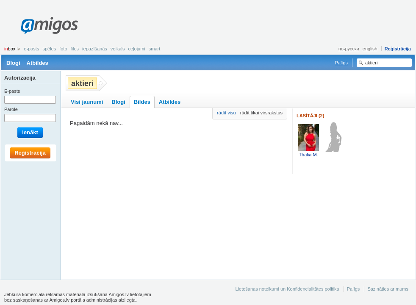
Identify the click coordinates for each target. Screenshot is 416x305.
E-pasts (31, 48)
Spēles (49, 48)
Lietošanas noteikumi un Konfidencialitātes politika (287, 288)
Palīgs (341, 62)
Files (75, 48)
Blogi (13, 63)
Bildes (142, 102)
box (12, 48)
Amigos (49, 25)
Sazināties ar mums (387, 288)
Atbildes (37, 63)
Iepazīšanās (94, 48)
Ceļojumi (136, 48)
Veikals (118, 48)
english (370, 48)
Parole (11, 109)
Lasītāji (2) (310, 115)
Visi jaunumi (87, 102)
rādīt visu (226, 112)
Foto (63, 48)
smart (155, 48)
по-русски (348, 48)
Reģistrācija (398, 48)
